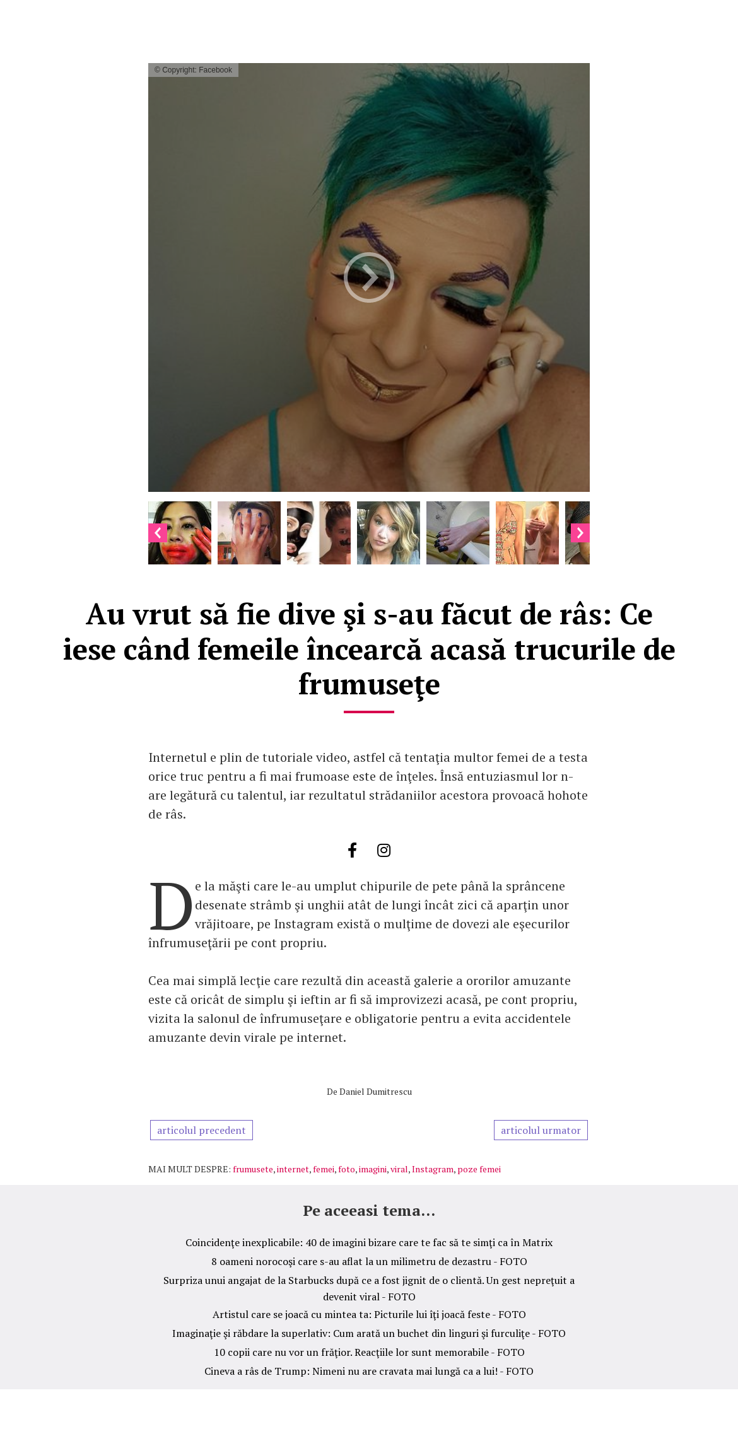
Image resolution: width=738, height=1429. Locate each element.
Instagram (433, 1169)
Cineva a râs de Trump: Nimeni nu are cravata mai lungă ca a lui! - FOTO (369, 1371)
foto (346, 1169)
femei (323, 1169)
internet (293, 1169)
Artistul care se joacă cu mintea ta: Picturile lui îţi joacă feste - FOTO (369, 1314)
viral (399, 1169)
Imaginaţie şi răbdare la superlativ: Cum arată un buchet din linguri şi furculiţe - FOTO (369, 1333)
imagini (373, 1169)
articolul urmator (541, 1130)
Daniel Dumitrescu (375, 1091)
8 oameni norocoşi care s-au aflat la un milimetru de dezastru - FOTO (369, 1261)
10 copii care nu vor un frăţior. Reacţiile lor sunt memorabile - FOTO (369, 1352)
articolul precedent (201, 1130)
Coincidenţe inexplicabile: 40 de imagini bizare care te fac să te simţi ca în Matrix (369, 1242)
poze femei (479, 1169)
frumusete (253, 1169)
